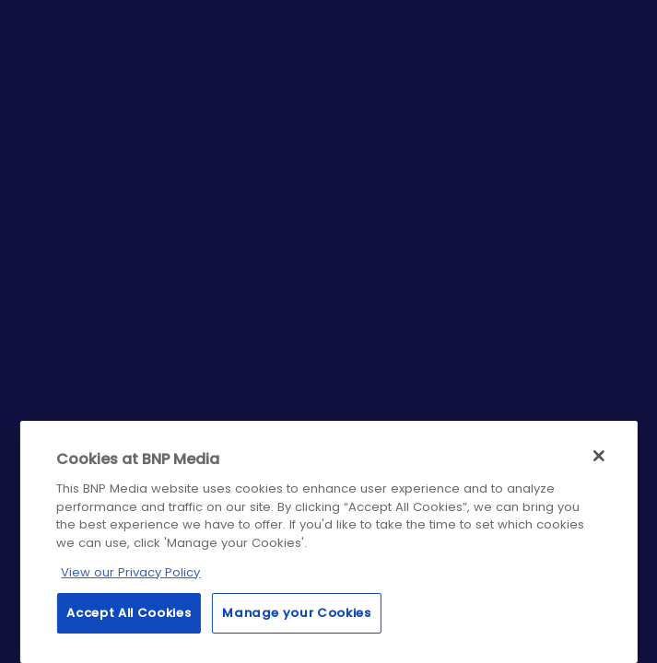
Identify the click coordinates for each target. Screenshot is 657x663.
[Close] (599, 456)
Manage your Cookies (296, 613)
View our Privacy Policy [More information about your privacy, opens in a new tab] (130, 572)
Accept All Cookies (128, 613)
